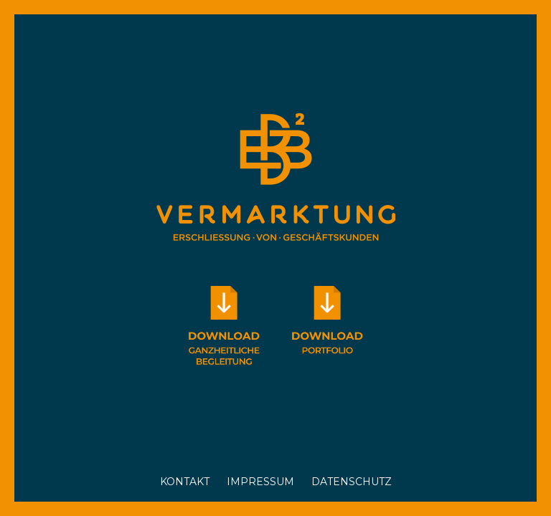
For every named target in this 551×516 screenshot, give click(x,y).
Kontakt (184, 481)
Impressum (260, 481)
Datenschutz (351, 481)
